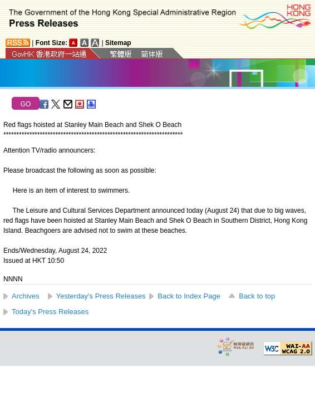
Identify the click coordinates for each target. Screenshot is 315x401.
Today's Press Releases (50, 311)
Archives (26, 296)
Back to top (257, 296)
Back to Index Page (189, 296)
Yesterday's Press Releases (101, 296)
